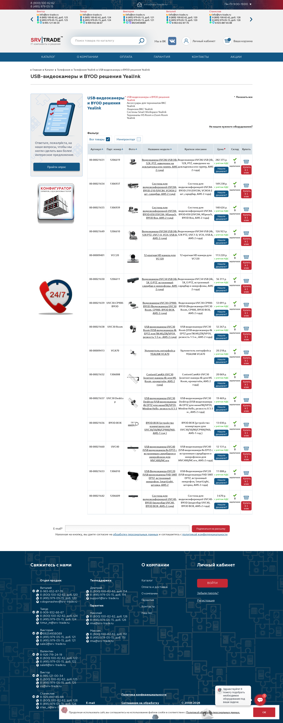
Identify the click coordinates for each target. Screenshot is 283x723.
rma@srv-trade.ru (102, 623)
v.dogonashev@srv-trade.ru (58, 601)
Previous (32, 19)
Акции (236, 57)
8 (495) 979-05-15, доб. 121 (140, 17)
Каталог (48, 57)
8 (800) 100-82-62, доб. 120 (183, 17)
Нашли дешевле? (221, 170)
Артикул (96, 149)
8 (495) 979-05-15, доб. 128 (226, 19)
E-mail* (58, 528)
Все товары (97, 139)
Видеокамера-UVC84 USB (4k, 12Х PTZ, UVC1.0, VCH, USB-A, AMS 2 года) (160, 235)
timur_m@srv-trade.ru (54, 622)
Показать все (244, 96)
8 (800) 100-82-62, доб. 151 (108, 634)
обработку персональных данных (135, 534)
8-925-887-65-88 (223, 22)
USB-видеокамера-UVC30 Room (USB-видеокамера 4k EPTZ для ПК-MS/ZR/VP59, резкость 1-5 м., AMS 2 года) (160, 332)
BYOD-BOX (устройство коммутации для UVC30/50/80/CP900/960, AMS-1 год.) (159, 428)
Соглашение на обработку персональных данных (140, 705)
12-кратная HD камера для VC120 (160, 256)
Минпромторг (126, 139)
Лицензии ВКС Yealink (140, 109)
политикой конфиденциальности (205, 534)
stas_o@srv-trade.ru (54, 707)
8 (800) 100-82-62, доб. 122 (58, 658)
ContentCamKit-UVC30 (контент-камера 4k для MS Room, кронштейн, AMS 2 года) (159, 379)
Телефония (63, 69)
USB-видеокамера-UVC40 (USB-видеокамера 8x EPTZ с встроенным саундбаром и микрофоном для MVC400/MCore (160, 453)
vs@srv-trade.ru (51, 686)
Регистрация (206, 600)
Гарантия (162, 57)
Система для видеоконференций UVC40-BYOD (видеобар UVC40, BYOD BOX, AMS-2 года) (160, 501)
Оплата (126, 57)
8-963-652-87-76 (180, 22)
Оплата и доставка (155, 587)
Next (251, 19)
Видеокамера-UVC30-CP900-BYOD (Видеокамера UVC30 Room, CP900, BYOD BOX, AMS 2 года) (160, 308)
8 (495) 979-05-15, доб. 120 (183, 19)
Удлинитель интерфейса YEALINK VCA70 (160, 352)
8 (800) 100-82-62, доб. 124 (97, 17)
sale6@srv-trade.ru (53, 665)
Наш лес (147, 613)
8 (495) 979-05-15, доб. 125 (54, 19)
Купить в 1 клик (247, 170)
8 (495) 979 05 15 (42, 6)
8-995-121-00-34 (51, 22)
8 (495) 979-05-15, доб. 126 (108, 620)
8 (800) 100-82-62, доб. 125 (54, 17)
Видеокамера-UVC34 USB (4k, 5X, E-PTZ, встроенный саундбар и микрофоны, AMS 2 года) (160, 284)
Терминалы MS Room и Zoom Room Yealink (147, 116)
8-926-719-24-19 (51, 654)
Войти (212, 583)
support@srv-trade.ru (104, 598)
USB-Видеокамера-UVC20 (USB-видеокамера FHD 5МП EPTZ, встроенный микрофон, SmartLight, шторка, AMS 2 (160, 478)
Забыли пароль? (208, 593)
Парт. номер (114, 149)
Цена (220, 149)
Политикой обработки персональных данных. (213, 712)
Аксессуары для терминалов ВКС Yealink (146, 104)
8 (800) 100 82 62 (43, 3)
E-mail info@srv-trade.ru (99, 705)
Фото (132, 149)
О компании (87, 57)
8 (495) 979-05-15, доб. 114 (108, 594)
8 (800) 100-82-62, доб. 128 (226, 17)
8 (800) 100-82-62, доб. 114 (108, 591)
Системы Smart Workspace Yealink (146, 111)
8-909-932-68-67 (94, 22)
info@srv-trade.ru (49, 14)
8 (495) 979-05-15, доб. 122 (58, 661)
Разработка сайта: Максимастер (230, 705)
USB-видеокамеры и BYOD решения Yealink (148, 98)
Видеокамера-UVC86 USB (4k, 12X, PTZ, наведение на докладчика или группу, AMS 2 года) (160, 165)
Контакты (200, 57)
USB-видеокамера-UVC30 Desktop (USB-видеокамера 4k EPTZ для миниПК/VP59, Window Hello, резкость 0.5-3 (159, 403)
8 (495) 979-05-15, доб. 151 (108, 637)
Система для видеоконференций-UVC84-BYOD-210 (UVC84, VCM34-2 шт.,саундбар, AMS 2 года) (160, 189)
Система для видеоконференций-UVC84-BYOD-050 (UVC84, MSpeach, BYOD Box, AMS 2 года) (160, 212)
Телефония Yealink (84, 69)
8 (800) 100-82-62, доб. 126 (108, 616)
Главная (37, 69)
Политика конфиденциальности (143, 694)
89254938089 (139, 22)
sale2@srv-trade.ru (53, 644)
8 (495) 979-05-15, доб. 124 (97, 19)
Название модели (159, 149)
